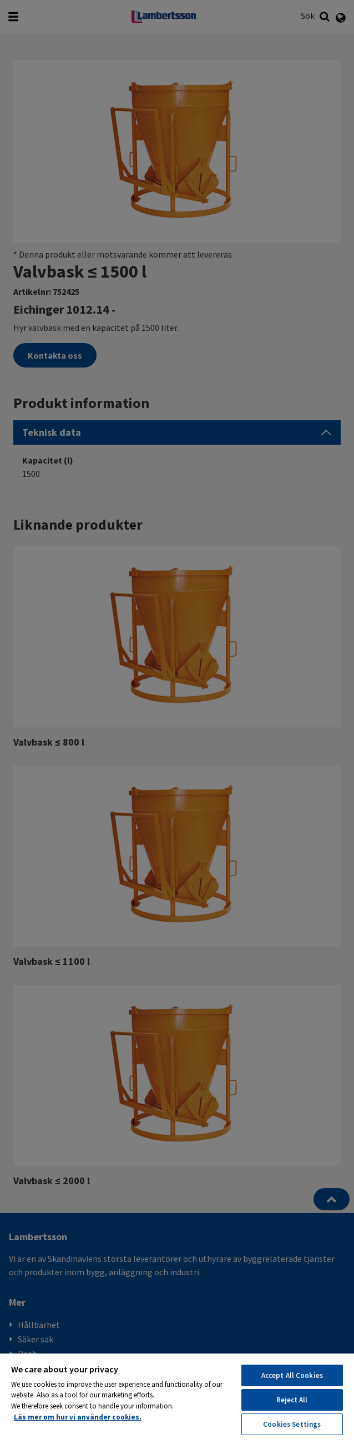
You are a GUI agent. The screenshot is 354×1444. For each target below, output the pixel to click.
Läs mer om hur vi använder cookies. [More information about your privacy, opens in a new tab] (77, 1417)
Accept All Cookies (292, 1375)
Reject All (291, 1400)
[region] (177, 1398)
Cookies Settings (292, 1424)
